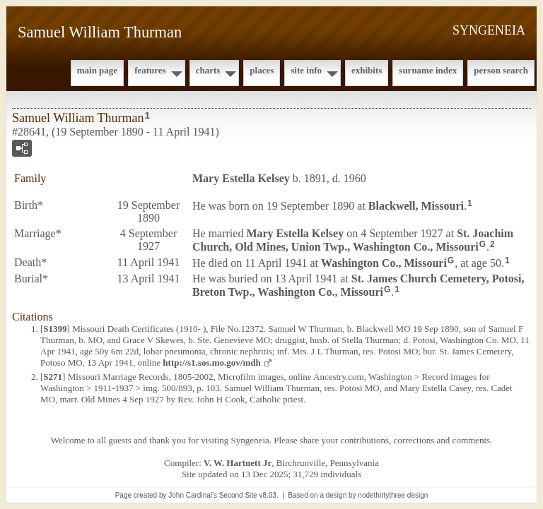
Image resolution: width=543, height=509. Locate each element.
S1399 (54, 328)
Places (262, 70)
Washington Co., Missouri (384, 263)
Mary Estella (241, 178)
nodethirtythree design (393, 495)
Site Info (306, 70)
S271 (52, 376)
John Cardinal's (192, 495)
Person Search (501, 70)
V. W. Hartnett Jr (238, 462)
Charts (208, 70)
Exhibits (366, 70)
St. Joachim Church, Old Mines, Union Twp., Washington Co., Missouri (352, 240)
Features (150, 70)
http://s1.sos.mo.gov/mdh (211, 362)
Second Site (238, 495)
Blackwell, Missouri (416, 206)
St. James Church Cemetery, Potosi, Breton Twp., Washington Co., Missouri (358, 285)
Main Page (97, 70)
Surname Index (428, 70)
